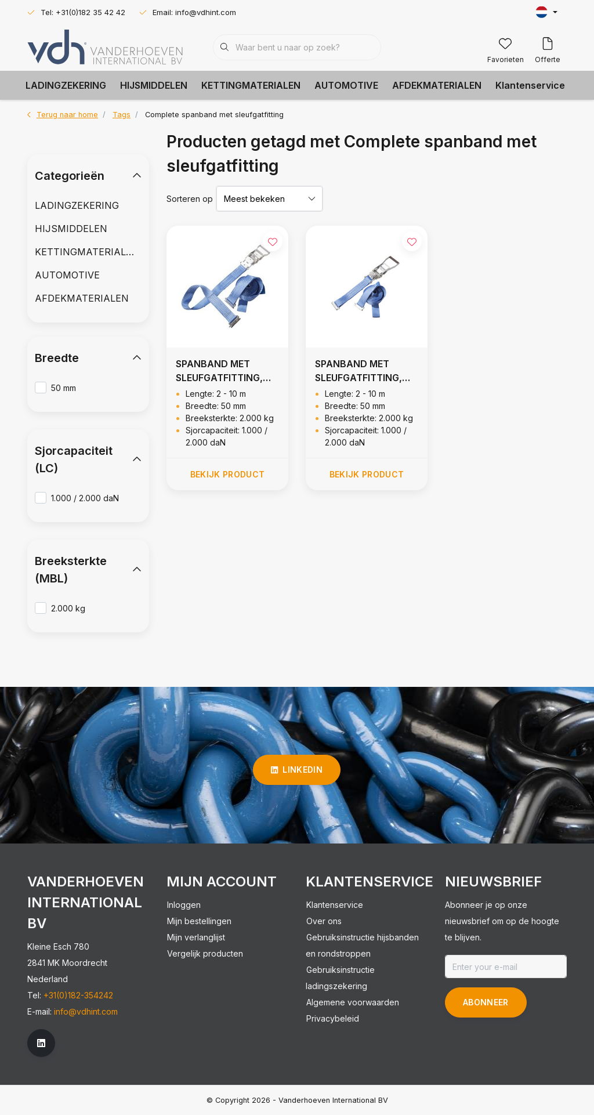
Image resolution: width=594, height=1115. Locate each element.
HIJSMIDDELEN (153, 85)
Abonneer (486, 1002)
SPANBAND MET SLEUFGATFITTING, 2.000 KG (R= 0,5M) (360, 371)
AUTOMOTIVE (346, 85)
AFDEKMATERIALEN (436, 85)
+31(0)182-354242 (78, 995)
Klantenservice (530, 85)
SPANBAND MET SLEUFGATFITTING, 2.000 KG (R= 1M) (219, 371)
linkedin (297, 769)
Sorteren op (189, 199)
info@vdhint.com (86, 1011)
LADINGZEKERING (66, 85)
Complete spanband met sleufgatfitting (214, 114)
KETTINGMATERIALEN (250, 85)
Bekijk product (227, 474)
